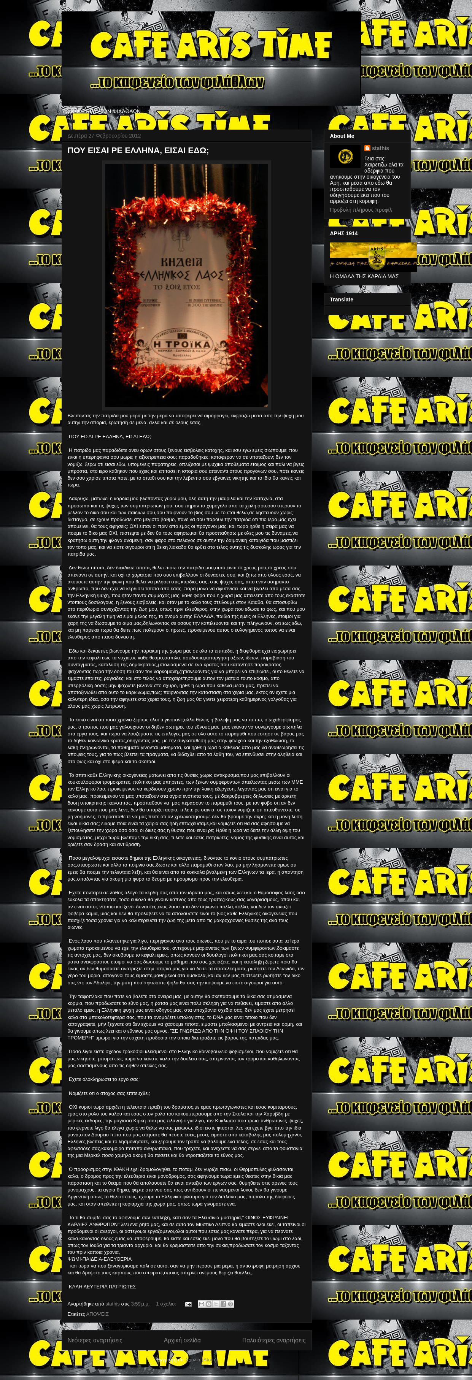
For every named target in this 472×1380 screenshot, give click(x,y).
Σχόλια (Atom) (201, 1360)
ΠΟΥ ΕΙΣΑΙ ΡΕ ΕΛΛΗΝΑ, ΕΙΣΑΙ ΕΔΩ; (138, 150)
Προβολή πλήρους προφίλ (361, 210)
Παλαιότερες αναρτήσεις (273, 1340)
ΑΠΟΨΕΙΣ (97, 1314)
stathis (380, 148)
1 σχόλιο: (166, 1304)
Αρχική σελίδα (182, 1340)
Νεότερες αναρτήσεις (95, 1340)
